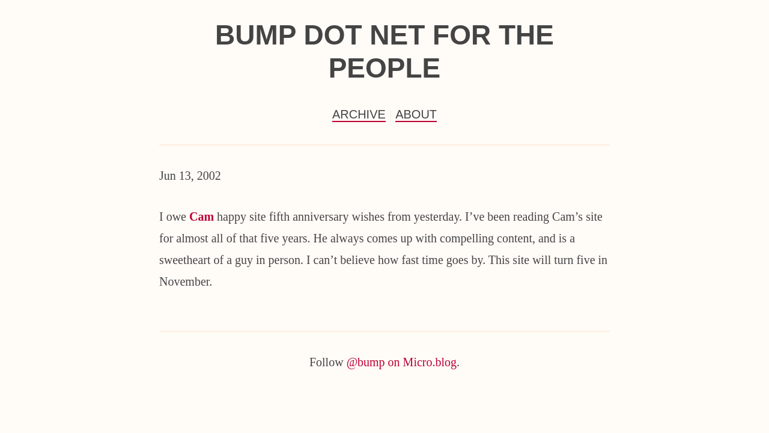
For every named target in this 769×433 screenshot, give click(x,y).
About (416, 114)
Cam (201, 216)
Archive (359, 114)
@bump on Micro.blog (402, 362)
